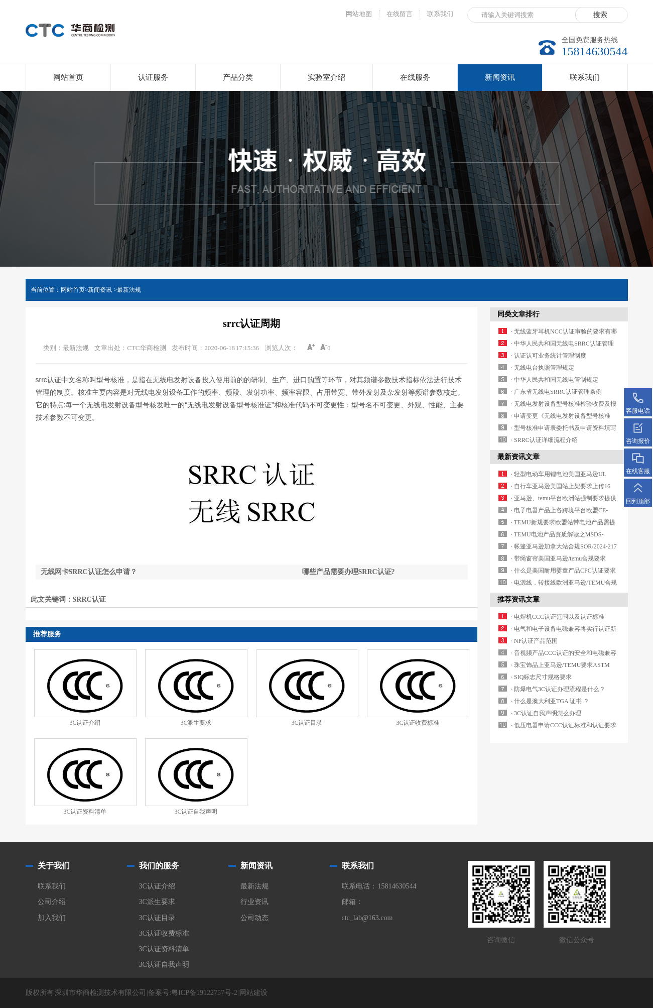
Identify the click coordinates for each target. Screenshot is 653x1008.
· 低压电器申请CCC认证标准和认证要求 (563, 725)
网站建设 (253, 992)
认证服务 (153, 77)
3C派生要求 (195, 722)
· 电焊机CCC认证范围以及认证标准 (557, 616)
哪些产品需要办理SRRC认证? (348, 572)
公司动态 (254, 918)
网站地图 (359, 14)
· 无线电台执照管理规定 (542, 367)
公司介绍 (52, 902)
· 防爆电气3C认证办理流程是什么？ (558, 689)
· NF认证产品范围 (534, 640)
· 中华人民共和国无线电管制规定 (554, 379)
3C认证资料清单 (84, 811)
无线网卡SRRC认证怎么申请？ (89, 572)
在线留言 (399, 14)
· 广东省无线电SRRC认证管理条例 (556, 391)
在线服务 (415, 77)
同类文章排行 (518, 314)
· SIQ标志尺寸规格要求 (541, 677)
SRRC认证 (89, 599)
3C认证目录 (306, 722)
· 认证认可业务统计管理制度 (548, 355)
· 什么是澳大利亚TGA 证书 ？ (550, 701)
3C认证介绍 (84, 722)
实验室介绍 (326, 77)
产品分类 (238, 77)
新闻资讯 (500, 82)
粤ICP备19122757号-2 (204, 992)
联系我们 (440, 14)
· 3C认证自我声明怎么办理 (546, 713)
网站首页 (68, 77)
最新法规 (129, 289)
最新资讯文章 (518, 457)
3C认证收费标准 (417, 722)
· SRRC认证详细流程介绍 (544, 439)
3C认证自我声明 (195, 811)
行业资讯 (254, 902)
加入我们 (52, 918)
